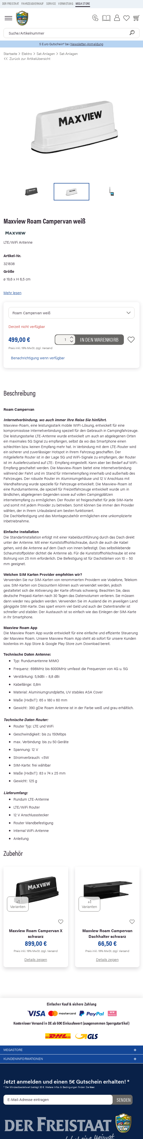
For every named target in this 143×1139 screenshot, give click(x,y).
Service (51, 3)
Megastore (71, 1050)
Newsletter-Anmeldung (86, 44)
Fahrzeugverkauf (32, 3)
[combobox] (71, 33)
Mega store (83, 3)
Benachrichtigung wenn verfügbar (36, 357)
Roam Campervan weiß (31, 312)
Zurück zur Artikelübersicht (26, 58)
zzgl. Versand (44, 348)
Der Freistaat (10, 3)
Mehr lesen (12, 292)
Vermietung (65, 3)
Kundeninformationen (71, 1058)
